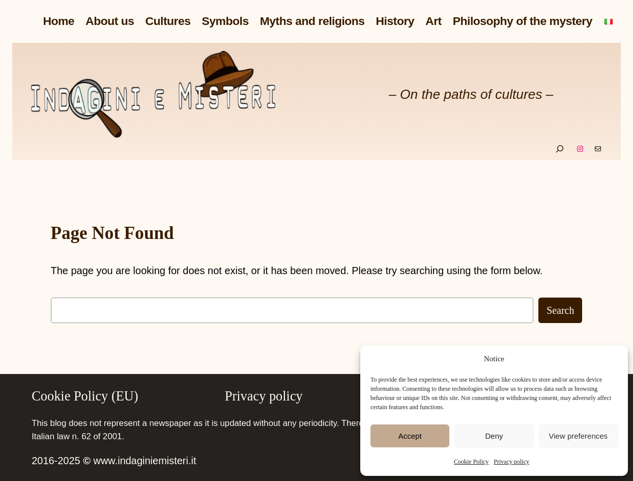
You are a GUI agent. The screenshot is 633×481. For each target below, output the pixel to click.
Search (560, 310)
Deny (494, 436)
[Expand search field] (559, 149)
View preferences (578, 436)
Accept (410, 436)
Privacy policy (511, 461)
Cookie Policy (471, 461)
